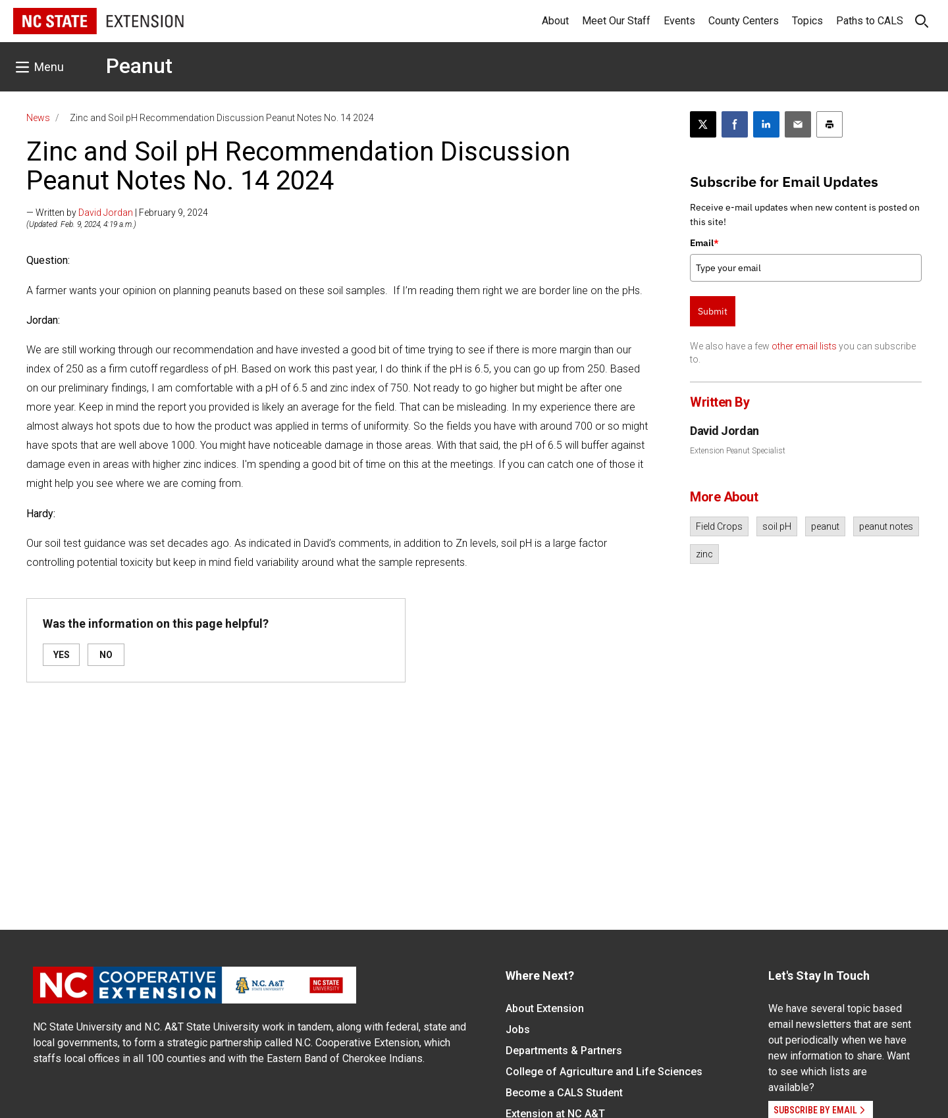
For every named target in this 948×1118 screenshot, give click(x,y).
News (38, 118)
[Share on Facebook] (735, 124)
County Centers (743, 20)
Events (679, 20)
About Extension (545, 1008)
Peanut (139, 65)
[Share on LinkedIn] (766, 124)
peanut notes (886, 526)
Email (704, 243)
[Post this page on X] (703, 124)
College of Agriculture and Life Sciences (604, 1071)
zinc (704, 554)
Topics (807, 20)
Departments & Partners (564, 1050)
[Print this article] (829, 124)
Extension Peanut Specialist (737, 450)
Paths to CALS (869, 20)
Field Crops (719, 526)
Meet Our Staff (616, 20)
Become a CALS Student (564, 1092)
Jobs (518, 1029)
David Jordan (105, 212)
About (555, 20)
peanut (825, 526)
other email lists (804, 346)
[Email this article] (798, 124)
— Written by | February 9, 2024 (117, 212)
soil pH (776, 526)
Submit (712, 311)
